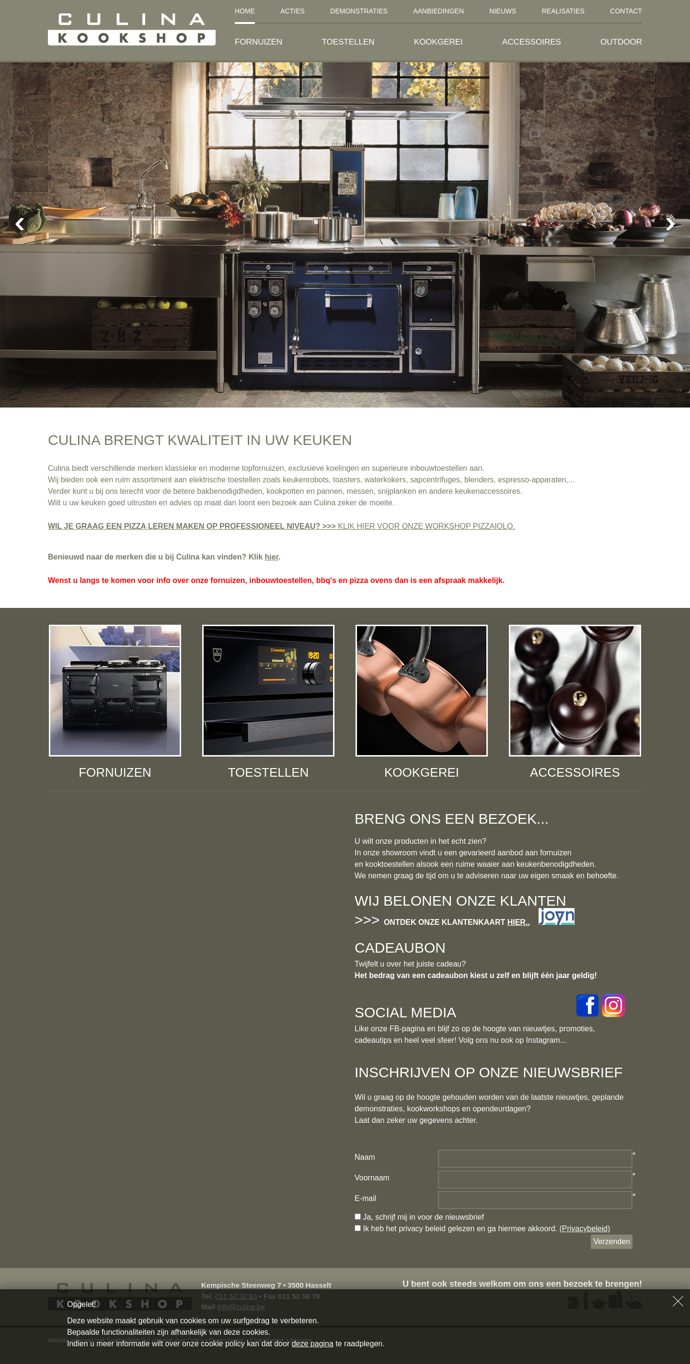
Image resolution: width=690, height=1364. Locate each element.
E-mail (365, 1198)
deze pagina (313, 1344)
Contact (626, 11)
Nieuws (502, 11)
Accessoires (531, 42)
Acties (292, 11)
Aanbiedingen (438, 11)
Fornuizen (258, 42)
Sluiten (678, 1301)
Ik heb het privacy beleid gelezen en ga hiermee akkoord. (482, 1228)
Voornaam (372, 1178)
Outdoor (621, 42)
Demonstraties (359, 11)
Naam (365, 1157)
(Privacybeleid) (584, 1228)
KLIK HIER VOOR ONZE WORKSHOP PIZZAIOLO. (426, 526)
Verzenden (611, 1241)
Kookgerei (438, 42)
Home (245, 11)
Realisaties (563, 11)
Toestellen (348, 42)
